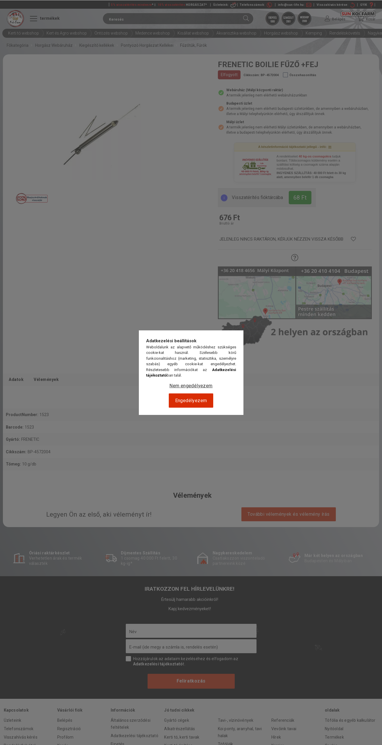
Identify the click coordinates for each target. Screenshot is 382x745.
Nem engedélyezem (190, 385)
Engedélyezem (191, 400)
